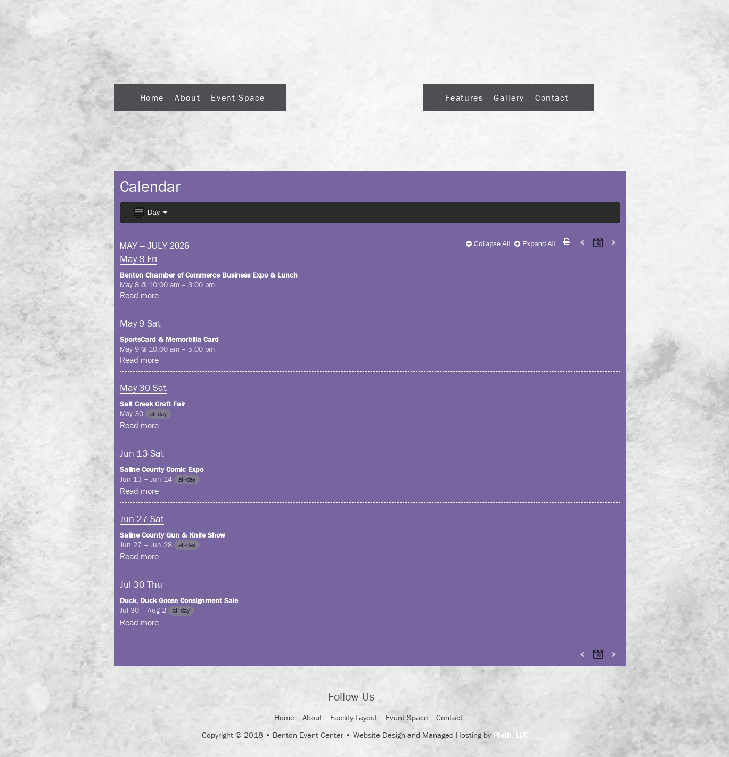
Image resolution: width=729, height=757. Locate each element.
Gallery (509, 97)
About (187, 97)
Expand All (534, 244)
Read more (139, 295)
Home (152, 97)
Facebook (392, 697)
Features (464, 97)
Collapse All (488, 244)
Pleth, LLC (510, 735)
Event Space (238, 97)
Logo (354, 94)
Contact (551, 97)
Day (150, 212)
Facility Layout (354, 717)
